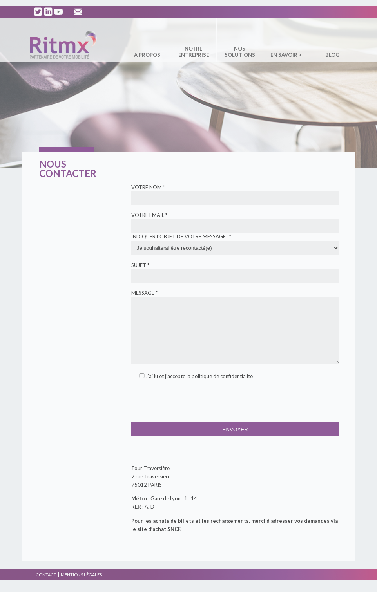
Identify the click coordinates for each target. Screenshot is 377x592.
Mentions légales (81, 586)
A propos (147, 55)
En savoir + (286, 55)
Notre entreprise (193, 51)
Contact (46, 586)
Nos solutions (240, 51)
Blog (332, 55)
